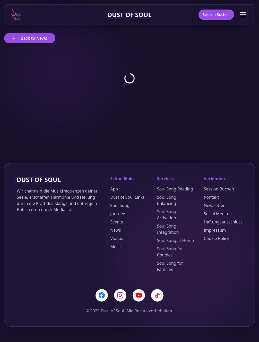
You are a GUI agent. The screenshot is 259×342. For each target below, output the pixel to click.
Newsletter (214, 205)
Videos (116, 238)
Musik (116, 247)
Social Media (216, 214)
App (114, 189)
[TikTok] (157, 295)
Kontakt (211, 197)
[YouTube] (139, 295)
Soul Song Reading (175, 189)
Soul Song (120, 205)
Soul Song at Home (175, 241)
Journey (117, 214)
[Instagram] (120, 295)
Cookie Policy (216, 238)
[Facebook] (102, 295)
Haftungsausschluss (223, 222)
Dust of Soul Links (127, 197)
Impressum (215, 230)
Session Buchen (216, 14)
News (115, 230)
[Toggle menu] (243, 15)
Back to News (29, 38)
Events (116, 222)
